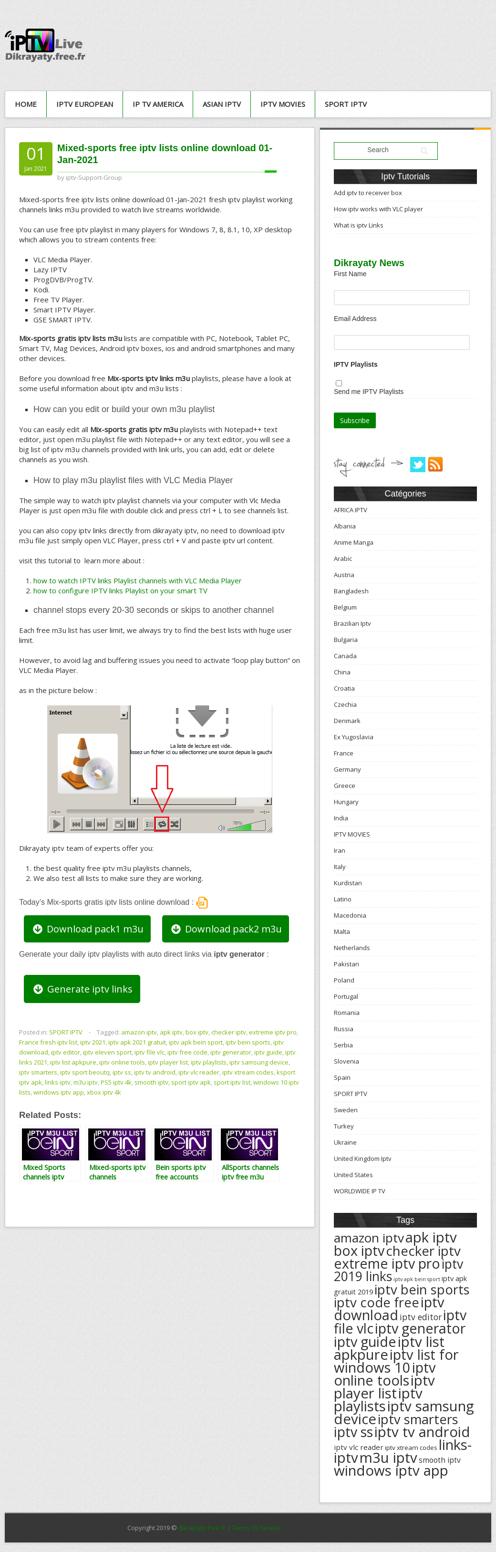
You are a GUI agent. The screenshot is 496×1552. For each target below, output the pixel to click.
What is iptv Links (358, 225)
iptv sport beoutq (85, 1072)
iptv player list (168, 1062)
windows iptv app (58, 1092)
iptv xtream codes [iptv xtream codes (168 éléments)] (411, 1447)
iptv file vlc (149, 1052)
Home (26, 104)
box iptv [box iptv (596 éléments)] (359, 1250)
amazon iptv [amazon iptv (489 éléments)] (369, 1237)
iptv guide (268, 1052)
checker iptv (228, 1032)
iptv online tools (122, 1062)
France (343, 753)
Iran (339, 850)
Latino (342, 899)
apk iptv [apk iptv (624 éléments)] (431, 1237)
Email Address (355, 318)
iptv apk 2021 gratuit (137, 1042)
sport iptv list (232, 1082)
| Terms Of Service (254, 1527)
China (342, 672)
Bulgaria (346, 639)
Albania (345, 526)
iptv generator (230, 1052)
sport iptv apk (191, 1082)
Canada (345, 656)
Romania (347, 1012)
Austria (344, 574)
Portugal (346, 996)
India (341, 818)
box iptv (197, 1032)
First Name (350, 274)
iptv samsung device (259, 1062)
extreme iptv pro (273, 1032)
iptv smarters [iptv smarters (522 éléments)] (418, 1419)
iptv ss (122, 1072)
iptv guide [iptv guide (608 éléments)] (365, 1341)
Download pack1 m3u (87, 928)
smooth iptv (151, 1082)
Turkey (344, 1126)
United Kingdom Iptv (363, 1158)
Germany (347, 769)
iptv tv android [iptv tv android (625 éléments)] (422, 1431)
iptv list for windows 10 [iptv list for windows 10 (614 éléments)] (396, 1361)
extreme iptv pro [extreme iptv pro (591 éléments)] (387, 1263)
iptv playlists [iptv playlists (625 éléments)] (378, 1400)
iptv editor (65, 1052)
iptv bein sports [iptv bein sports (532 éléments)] (422, 1289)
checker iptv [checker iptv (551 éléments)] (423, 1251)
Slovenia (346, 1061)
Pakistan (346, 964)
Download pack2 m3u (225, 928)
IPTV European (84, 104)
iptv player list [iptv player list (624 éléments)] (384, 1387)
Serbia (343, 1045)
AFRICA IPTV (350, 510)
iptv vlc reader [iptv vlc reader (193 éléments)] (358, 1447)
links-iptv (58, 1082)
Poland (344, 980)
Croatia (344, 688)
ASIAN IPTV (222, 104)
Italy (340, 866)
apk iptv (171, 1032)
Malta (342, 931)
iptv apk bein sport (196, 1042)
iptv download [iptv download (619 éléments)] (389, 1308)
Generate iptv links (82, 989)
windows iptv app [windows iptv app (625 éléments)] (391, 1470)
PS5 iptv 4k (116, 1082)
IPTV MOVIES (282, 104)
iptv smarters (38, 1072)
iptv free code (187, 1052)
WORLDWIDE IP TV (359, 1191)
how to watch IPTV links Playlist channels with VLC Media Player (137, 580)
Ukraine (345, 1142)
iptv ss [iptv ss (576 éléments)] (353, 1432)
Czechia (345, 704)
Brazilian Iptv (352, 623)
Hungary (346, 801)
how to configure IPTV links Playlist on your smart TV (120, 590)
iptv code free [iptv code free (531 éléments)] (376, 1302)
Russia (343, 1028)
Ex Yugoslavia (353, 737)
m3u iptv (85, 1082)
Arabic (343, 558)
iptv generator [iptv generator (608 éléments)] (420, 1328)
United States (353, 1174)
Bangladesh (351, 591)
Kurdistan (348, 883)
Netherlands (352, 947)
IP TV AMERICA (158, 104)
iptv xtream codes (248, 1072)
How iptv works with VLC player (378, 209)
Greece (344, 785)
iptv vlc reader (198, 1072)
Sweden (346, 1110)
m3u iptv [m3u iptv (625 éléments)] (388, 1457)
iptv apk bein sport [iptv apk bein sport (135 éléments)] (416, 1279)
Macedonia (350, 915)
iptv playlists (209, 1062)
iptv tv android (155, 1072)
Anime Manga (353, 542)
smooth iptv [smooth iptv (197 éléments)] (440, 1460)
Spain (342, 1077)
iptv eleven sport (107, 1052)
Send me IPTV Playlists (368, 391)
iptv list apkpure (73, 1062)
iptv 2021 (92, 1042)
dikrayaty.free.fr (202, 1527)
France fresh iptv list (48, 1042)
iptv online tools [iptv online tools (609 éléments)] (385, 1374)
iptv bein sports (248, 1042)
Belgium (345, 607)
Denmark (347, 720)
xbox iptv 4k (104, 1092)
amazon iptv (139, 1032)
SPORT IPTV (346, 104)
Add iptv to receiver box (368, 192)
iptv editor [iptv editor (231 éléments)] (421, 1317)
